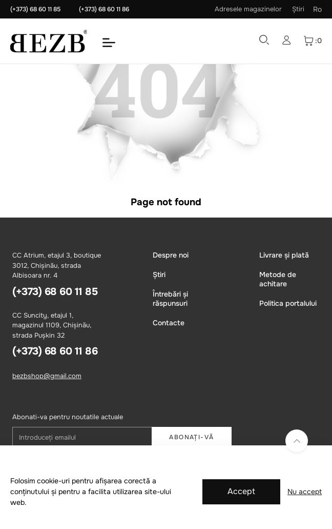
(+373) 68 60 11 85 (35, 9)
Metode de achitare (277, 279)
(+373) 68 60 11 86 (104, 9)
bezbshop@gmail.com (46, 375)
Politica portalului (288, 303)
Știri (298, 9)
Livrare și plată (284, 255)
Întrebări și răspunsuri (170, 298)
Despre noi (171, 255)
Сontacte (168, 322)
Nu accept (304, 491)
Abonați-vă (191, 437)
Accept (241, 491)
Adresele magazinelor (248, 9)
